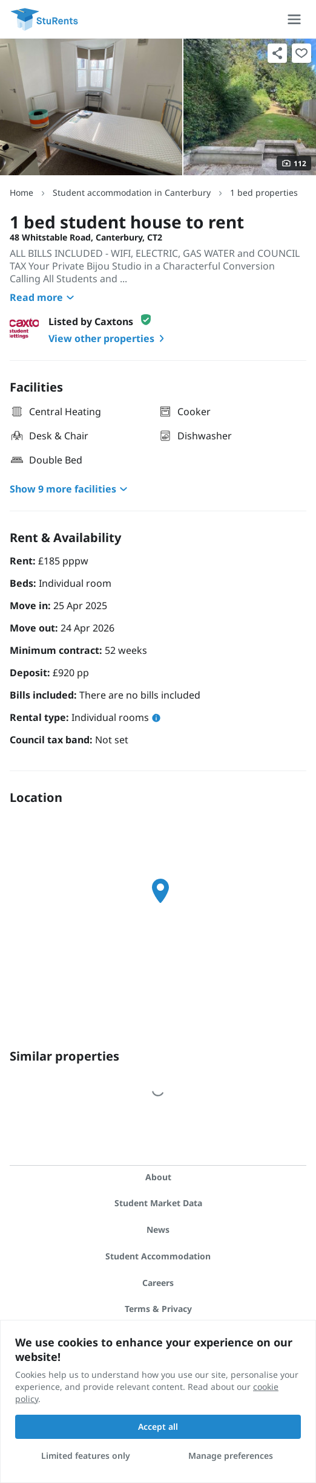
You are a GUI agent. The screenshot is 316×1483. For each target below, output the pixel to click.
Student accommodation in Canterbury (132, 192)
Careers (158, 1282)
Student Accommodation (158, 1256)
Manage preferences (230, 1455)
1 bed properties (264, 192)
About (158, 1177)
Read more (43, 297)
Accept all (158, 1426)
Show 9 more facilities (70, 489)
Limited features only (85, 1455)
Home (21, 192)
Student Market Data (158, 1203)
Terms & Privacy (158, 1308)
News (158, 1229)
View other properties (108, 338)
